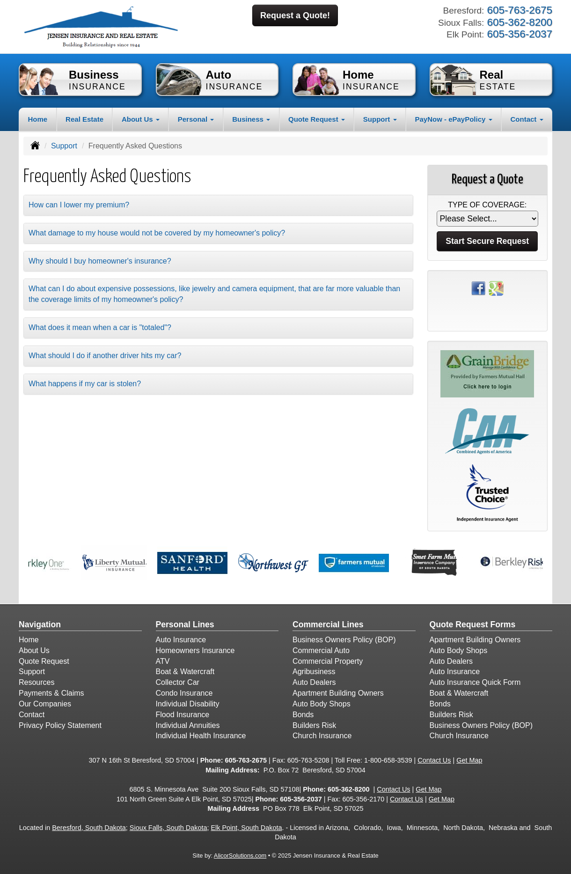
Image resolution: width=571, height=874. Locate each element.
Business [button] (251, 119)
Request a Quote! (295, 15)
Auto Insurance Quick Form (475, 682)
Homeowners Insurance (195, 650)
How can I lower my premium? (79, 205)
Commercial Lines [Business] (328, 624)
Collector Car (177, 682)
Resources (36, 682)
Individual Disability (188, 704)
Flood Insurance (183, 715)
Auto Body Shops (322, 704)
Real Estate (84, 119)
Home (37, 119)
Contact (31, 715)
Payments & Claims (51, 693)
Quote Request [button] (316, 119)
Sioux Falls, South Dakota (168, 827)
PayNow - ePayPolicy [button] (453, 119)
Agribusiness (314, 672)
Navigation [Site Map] (40, 624)
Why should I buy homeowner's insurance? (100, 261)
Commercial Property (328, 661)
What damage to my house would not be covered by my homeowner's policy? (157, 233)
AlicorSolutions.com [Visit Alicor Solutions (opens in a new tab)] (240, 855)
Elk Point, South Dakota (246, 827)
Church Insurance (322, 736)
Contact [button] (527, 119)
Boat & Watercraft (185, 672)
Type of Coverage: (487, 205)
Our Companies (45, 704)
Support (64, 146)
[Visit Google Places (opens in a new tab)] (496, 288)
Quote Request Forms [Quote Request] (473, 624)
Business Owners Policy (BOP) (344, 640)
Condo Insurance (184, 693)
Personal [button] (196, 119)
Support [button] (380, 119)
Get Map (469, 760)
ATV (163, 661)
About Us (34, 650)
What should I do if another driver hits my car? (105, 356)
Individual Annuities (188, 725)
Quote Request (44, 661)
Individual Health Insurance (201, 736)
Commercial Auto (321, 650)
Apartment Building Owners (338, 693)
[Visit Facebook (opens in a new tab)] (478, 288)
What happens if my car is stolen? (85, 384)
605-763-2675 (246, 760)
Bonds (303, 715)
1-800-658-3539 (388, 760)
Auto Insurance (181, 640)
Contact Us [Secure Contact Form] (434, 760)
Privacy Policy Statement (60, 725)
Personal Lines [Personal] (185, 624)
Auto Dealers (314, 682)
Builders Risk (314, 725)
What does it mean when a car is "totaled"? (100, 327)
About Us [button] (141, 119)
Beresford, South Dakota (89, 827)
